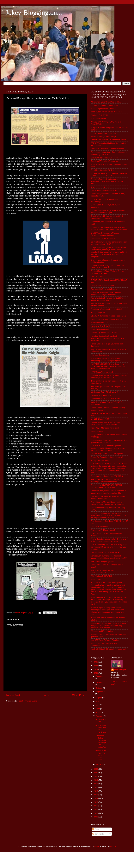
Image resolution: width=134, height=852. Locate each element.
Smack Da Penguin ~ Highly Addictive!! (107, 457)
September (100, 692)
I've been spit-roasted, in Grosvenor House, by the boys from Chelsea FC (109, 376)
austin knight (120, 670)
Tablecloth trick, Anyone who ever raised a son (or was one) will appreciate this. (108, 492)
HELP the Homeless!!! (100, 329)
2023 (96, 673)
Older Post (78, 695)
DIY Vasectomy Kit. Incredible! (103, 238)
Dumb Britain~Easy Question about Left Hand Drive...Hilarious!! (107, 266)
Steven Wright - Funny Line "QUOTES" (107, 476)
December (100, 676)
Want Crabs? (96, 579)
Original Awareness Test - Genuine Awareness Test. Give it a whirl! (105, 423)
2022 (96, 769)
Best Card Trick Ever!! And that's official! (107, 149)
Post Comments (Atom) (27, 701)
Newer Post (13, 695)
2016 (96, 791)
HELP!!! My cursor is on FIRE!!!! (104, 333)
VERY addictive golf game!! (102, 561)
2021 (96, 773)
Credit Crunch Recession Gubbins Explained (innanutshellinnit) (105, 234)
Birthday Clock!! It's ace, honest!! (104, 158)
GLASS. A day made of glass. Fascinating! (108, 316)
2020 (96, 776)
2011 (96, 809)
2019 (96, 780)
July (98, 701)
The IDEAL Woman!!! (99, 527)
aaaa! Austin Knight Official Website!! (106, 112)
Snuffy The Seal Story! (100, 460)
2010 (96, 813)
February (100, 716)
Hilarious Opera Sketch (100, 355)
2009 (96, 817)
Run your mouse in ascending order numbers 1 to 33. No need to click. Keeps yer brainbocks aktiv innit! (108, 448)
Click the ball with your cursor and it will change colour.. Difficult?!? (107, 217)
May (98, 705)
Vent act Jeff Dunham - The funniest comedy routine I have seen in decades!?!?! (109, 557)
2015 (96, 795)
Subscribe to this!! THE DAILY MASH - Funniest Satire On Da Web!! (107, 486)
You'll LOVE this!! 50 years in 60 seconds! (108, 649)
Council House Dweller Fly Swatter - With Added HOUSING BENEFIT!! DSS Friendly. (109, 228)
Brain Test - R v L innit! (100, 187)
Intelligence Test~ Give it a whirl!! (104, 392)
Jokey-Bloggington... (34, 12)
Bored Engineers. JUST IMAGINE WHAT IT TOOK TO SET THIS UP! (109, 174)
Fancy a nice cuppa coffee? (102, 286)
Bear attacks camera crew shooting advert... (109, 140)
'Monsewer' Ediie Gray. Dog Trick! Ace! (107, 102)
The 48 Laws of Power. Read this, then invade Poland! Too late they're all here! (107, 503)
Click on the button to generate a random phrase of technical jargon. (108, 211)
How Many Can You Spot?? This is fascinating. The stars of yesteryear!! (106, 359)
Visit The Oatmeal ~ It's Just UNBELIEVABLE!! (102, 571)
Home (45, 695)
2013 (96, 802)
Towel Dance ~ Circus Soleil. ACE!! (105, 552)
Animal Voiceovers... (99, 118)
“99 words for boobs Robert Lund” (105, 105)
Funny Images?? (98, 312)
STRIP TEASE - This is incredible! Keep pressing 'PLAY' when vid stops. (107, 480)
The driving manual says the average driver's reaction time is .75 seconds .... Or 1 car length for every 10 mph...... (109, 515)
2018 (96, 784)
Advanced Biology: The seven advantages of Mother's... (100, 741)
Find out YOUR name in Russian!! (105, 289)
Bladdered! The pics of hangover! (105, 161)
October (99, 688)
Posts (95, 829)
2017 (96, 787)
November (100, 682)
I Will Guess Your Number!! (102, 372)
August (99, 698)
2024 (96, 669)
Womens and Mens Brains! (102, 631)
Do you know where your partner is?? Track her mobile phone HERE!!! (109, 243)
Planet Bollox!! (97, 431)
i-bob (96, 846)
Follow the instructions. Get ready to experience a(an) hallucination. (106, 293)
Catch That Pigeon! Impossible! (104, 190)
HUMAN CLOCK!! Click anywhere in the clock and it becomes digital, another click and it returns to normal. (108, 366)
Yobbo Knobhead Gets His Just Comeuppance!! (104, 644)
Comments (98, 834)
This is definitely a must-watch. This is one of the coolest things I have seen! (108, 540)
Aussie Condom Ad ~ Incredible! (104, 133)
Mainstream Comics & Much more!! (105, 399)
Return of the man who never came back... (100, 755)
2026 (96, 662)
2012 (96, 806)
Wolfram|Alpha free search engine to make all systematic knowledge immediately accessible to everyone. (108, 625)
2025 (96, 666)
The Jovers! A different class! (103, 530)
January (99, 764)
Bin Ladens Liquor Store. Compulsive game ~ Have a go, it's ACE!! (109, 153)
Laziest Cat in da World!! (101, 395)
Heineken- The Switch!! (100, 326)
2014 (96, 798)
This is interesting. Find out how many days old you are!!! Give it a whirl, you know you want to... (109, 546)
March (99, 712)
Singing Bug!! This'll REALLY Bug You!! (107, 454)
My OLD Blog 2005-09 (100, 419)
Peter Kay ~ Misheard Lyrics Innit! (105, 428)
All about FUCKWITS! (100, 115)
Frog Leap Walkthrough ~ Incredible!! (106, 309)
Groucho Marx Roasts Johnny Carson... (107, 319)
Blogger (113, 846)
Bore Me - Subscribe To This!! (103, 170)
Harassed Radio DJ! (99, 323)
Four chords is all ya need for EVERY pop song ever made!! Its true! (108, 299)
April (98, 709)
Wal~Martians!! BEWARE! (101, 576)
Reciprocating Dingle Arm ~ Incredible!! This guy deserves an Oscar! (109, 441)
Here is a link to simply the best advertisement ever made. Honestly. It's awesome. (107, 338)
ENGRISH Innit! (97, 277)
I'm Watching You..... (100, 720)
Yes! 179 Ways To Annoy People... (105, 640)
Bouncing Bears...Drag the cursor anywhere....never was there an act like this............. (107, 181)
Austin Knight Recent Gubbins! (103, 109)
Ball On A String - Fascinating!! (103, 136)
